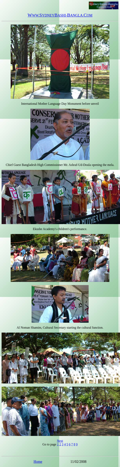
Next (60, 440)
